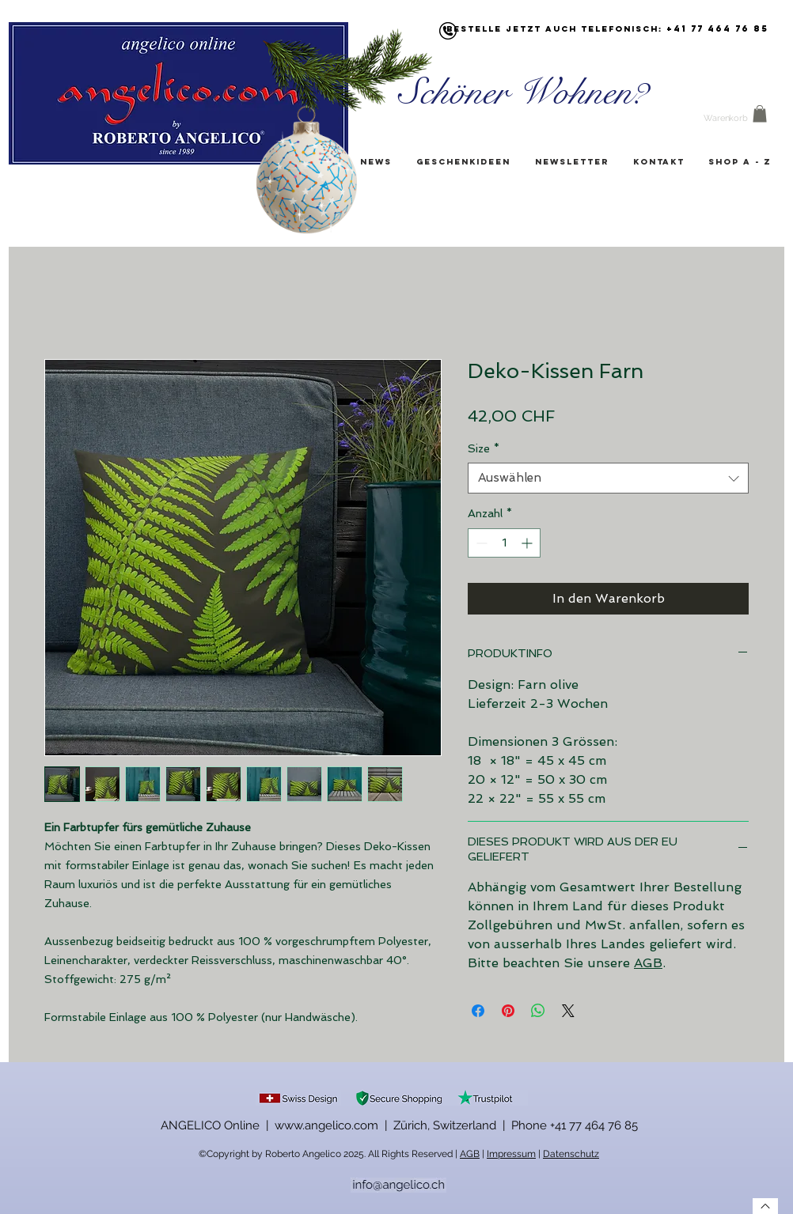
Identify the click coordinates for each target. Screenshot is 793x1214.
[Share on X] (568, 1010)
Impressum (511, 1153)
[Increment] (528, 543)
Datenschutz (571, 1153)
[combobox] (608, 478)
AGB (648, 962)
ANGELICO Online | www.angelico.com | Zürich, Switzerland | (336, 1125)
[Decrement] (480, 543)
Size (483, 448)
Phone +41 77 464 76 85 (574, 1125)
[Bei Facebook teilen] (478, 1010)
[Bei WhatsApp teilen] (538, 1010)
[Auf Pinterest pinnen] (508, 1010)
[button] (760, 114)
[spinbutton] (504, 543)
